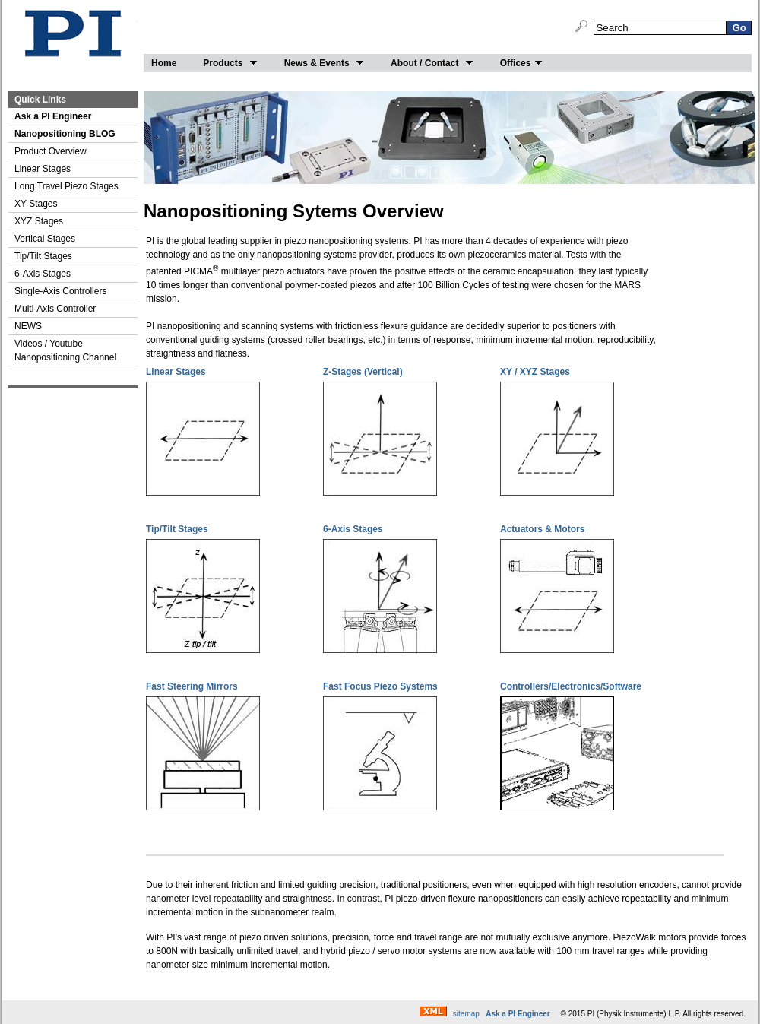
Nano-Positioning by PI (73, 35)
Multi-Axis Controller (55, 308)
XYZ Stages (38, 221)
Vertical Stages (44, 238)
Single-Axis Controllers (60, 291)
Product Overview (50, 151)
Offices (521, 63)
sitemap (466, 1014)
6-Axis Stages (42, 273)
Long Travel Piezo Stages (66, 186)
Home (163, 63)
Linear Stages (42, 168)
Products (230, 63)
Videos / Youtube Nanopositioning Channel (65, 350)
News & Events (324, 63)
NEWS (28, 326)
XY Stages (35, 203)
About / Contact (432, 63)
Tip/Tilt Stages (43, 256)
